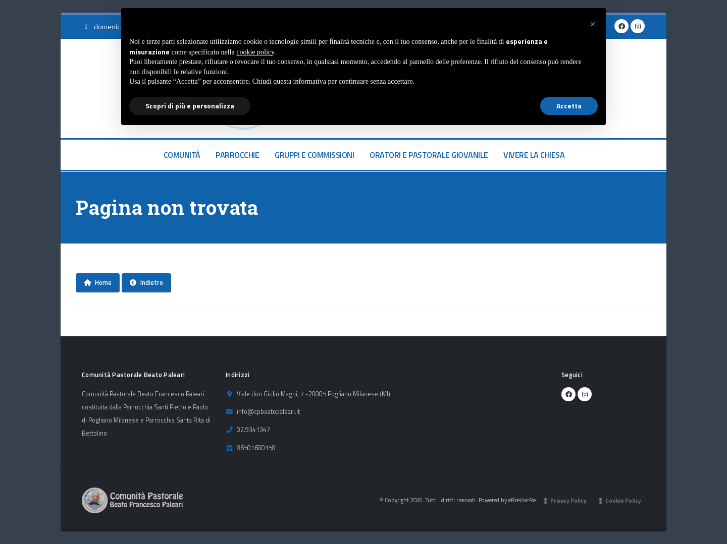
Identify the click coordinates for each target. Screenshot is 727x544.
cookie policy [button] (255, 52)
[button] (593, 24)
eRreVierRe (522, 500)
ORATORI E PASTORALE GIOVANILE (429, 155)
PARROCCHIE (237, 155)
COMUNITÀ (182, 155)
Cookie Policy (623, 501)
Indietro (146, 282)
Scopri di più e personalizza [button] (189, 105)
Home (98, 282)
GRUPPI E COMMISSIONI (314, 155)
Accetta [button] (569, 105)
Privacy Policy (568, 501)
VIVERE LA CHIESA (533, 155)
